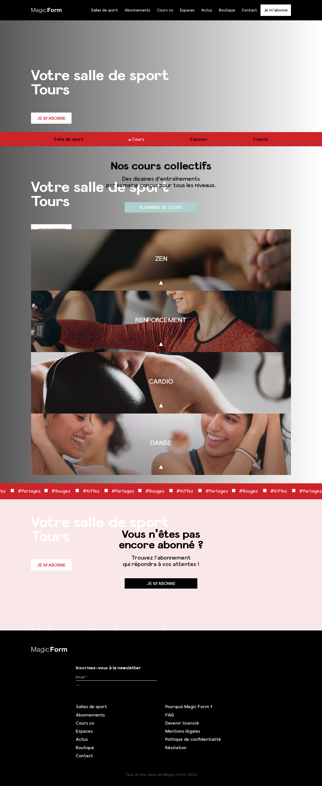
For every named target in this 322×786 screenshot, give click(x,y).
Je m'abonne (276, 10)
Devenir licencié (182, 722)
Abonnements (137, 10)
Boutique (227, 10)
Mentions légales (182, 731)
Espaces (187, 10)
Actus (206, 10)
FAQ (169, 714)
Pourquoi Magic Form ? (188, 706)
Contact (249, 10)
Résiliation (175, 747)
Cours (138, 139)
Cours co (165, 10)
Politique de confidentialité (193, 739)
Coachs (260, 139)
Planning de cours (161, 207)
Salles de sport (104, 10)
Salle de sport (68, 139)
